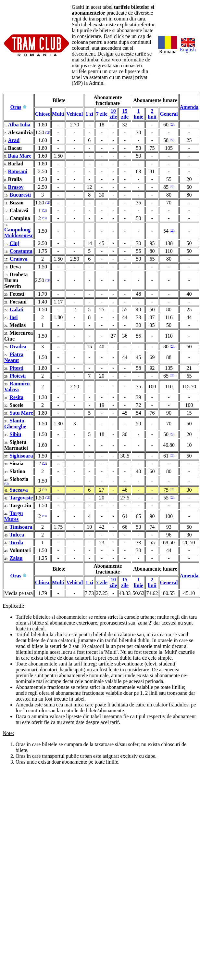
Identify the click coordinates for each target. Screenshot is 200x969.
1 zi (90, 114)
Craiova (19, 259)
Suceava (19, 490)
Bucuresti (20, 195)
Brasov (16, 187)
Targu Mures (13, 516)
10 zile (113, 114)
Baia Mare (19, 156)
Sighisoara (21, 456)
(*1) (47, 132)
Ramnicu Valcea (17, 386)
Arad (14, 140)
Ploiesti (18, 376)
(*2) (6, 483)
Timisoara (21, 527)
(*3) (172, 124)
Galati (17, 309)
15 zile (125, 114)
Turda (16, 542)
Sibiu (15, 434)
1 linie (138, 114)
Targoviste (21, 497)
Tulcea (17, 534)
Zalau (16, 558)
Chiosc (42, 114)
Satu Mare (21, 413)
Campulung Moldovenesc (18, 232)
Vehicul (74, 114)
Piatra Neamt (13, 357)
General (169, 114)
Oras (15, 107)
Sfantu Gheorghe (15, 423)
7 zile (101, 114)
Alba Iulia (19, 124)
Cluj (14, 243)
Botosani (18, 171)
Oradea (18, 346)
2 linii (152, 114)
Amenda (189, 107)
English (188, 47)
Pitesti (17, 368)
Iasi (14, 317)
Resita (17, 397)
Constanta (21, 251)
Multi (58, 114)
